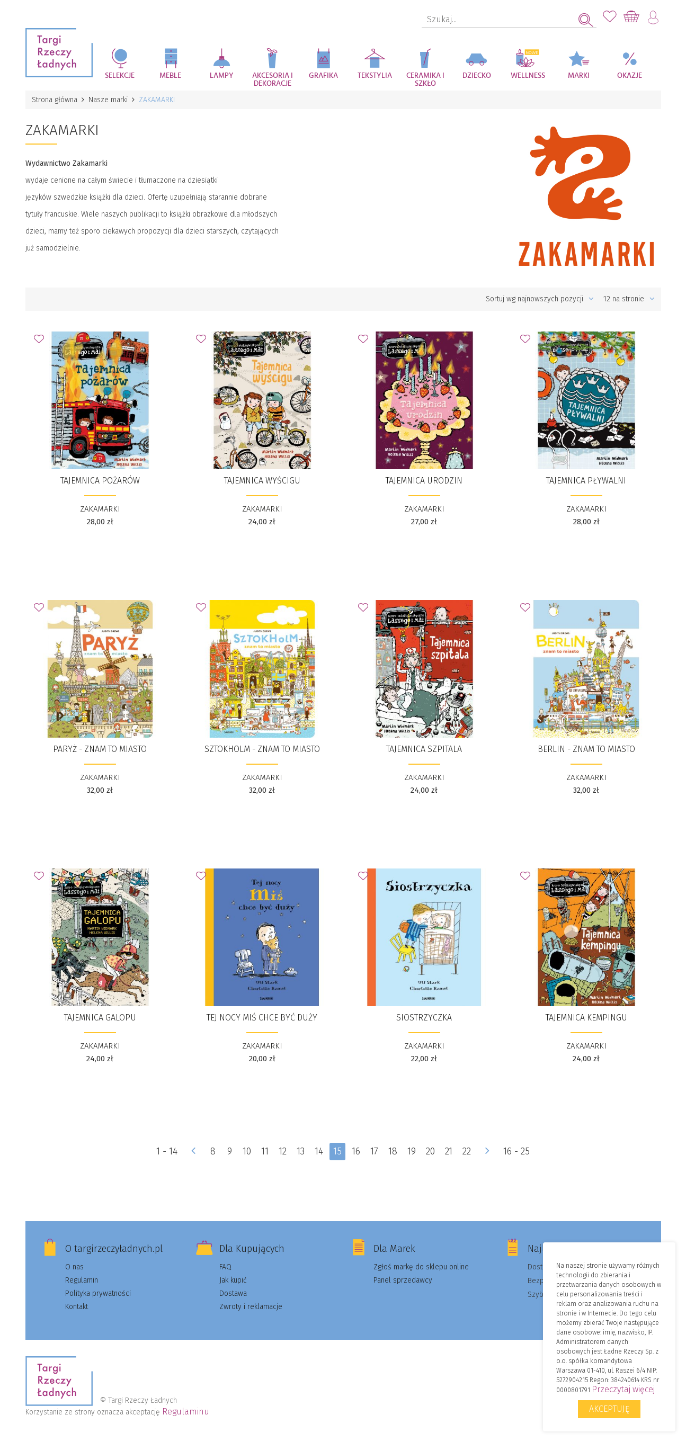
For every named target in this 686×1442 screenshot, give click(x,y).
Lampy (222, 75)
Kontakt (76, 1306)
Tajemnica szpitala (424, 749)
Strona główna (54, 99)
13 (301, 1151)
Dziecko (476, 75)
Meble (170, 75)
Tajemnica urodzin (424, 481)
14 (319, 1151)
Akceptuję (609, 1409)
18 (392, 1151)
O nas (74, 1266)
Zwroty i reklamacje (250, 1306)
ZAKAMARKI (100, 509)
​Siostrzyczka (424, 1018)
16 (356, 1151)
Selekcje (120, 75)
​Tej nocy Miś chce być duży (262, 1018)
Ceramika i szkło (425, 79)
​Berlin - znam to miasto (586, 749)
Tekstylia (375, 75)
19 (411, 1151)
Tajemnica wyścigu (262, 481)
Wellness (528, 75)
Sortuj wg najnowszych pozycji (540, 298)
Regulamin (81, 1280)
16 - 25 (516, 1151)
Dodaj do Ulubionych (41, 342)
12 (283, 1151)
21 (448, 1151)
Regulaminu (185, 1412)
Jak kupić (233, 1280)
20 (430, 1151)
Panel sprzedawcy (402, 1280)
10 (247, 1151)
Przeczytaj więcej (623, 1389)
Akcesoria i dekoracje (272, 79)
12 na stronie (629, 298)
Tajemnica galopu (100, 1018)
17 (374, 1151)
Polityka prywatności (98, 1293)
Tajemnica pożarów (100, 481)
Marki (579, 75)
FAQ (225, 1266)
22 (466, 1151)
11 (265, 1151)
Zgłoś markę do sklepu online (421, 1266)
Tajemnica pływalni (586, 481)
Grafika (323, 75)
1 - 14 (166, 1151)
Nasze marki (108, 99)
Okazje (629, 75)
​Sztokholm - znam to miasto (262, 749)
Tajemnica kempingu (586, 1018)
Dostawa (233, 1293)
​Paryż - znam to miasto (100, 749)
